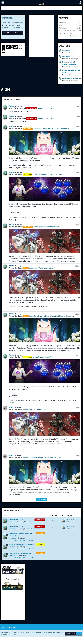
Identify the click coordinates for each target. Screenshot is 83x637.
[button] (2, 2)
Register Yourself (12, 33)
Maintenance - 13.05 (68, 50)
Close (79, 633)
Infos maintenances (37, 522)
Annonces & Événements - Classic (21, 540)
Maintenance (39, 519)
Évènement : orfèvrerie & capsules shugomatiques (53, 128)
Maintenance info (36, 529)
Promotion (40, 544)
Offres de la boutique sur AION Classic (48, 174)
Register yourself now (11, 25)
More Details (70, 633)
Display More (41, 499)
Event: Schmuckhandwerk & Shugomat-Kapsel (42, 457)
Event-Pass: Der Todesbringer (35, 409)
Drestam (65, 53)
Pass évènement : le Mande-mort (71, 78)
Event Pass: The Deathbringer (41, 268)
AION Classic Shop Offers (43, 357)
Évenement (40, 533)
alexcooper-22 (75, 36)
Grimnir (11, 407)
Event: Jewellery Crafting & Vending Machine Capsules (51, 316)
